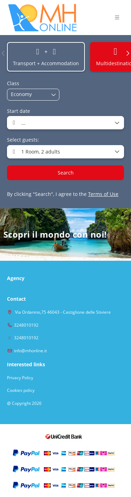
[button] (117, 18)
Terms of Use (103, 194)
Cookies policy (21, 390)
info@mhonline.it (30, 351)
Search (66, 172)
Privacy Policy (20, 378)
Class (13, 83)
